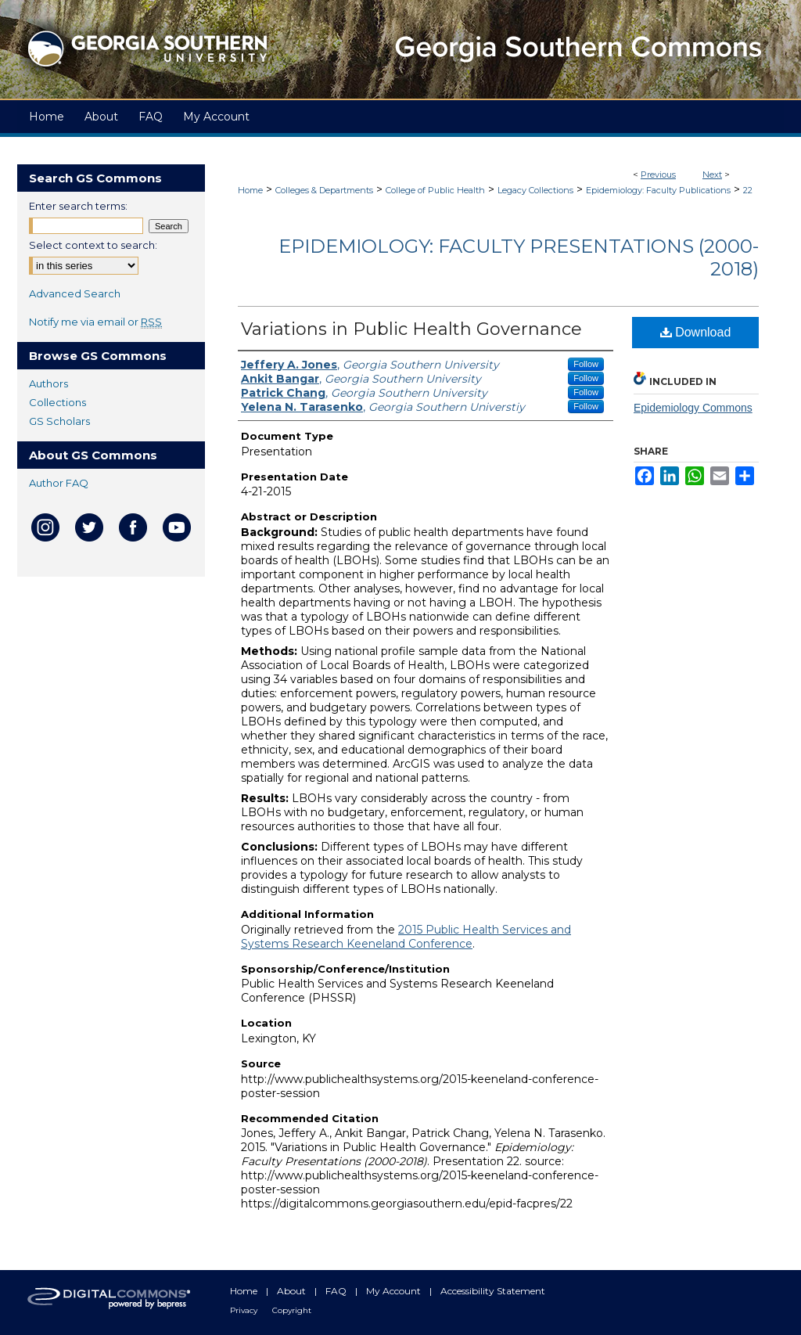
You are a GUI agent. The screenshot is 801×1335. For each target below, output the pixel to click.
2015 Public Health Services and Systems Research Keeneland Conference (406, 937)
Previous (658, 174)
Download (695, 332)
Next (712, 174)
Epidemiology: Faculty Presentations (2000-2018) (518, 257)
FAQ (337, 1291)
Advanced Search (74, 293)
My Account (394, 1291)
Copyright (291, 1310)
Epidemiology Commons (693, 407)
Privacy (245, 1310)
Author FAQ (58, 483)
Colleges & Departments (324, 190)
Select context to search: (93, 245)
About (292, 1291)
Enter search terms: (78, 206)
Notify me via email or (95, 321)
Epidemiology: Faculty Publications (658, 190)
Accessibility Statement (492, 1291)
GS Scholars (59, 421)
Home (250, 190)
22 (748, 190)
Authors (48, 383)
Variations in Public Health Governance (411, 329)
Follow (585, 364)
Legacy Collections (535, 190)
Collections (57, 402)
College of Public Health (435, 190)
